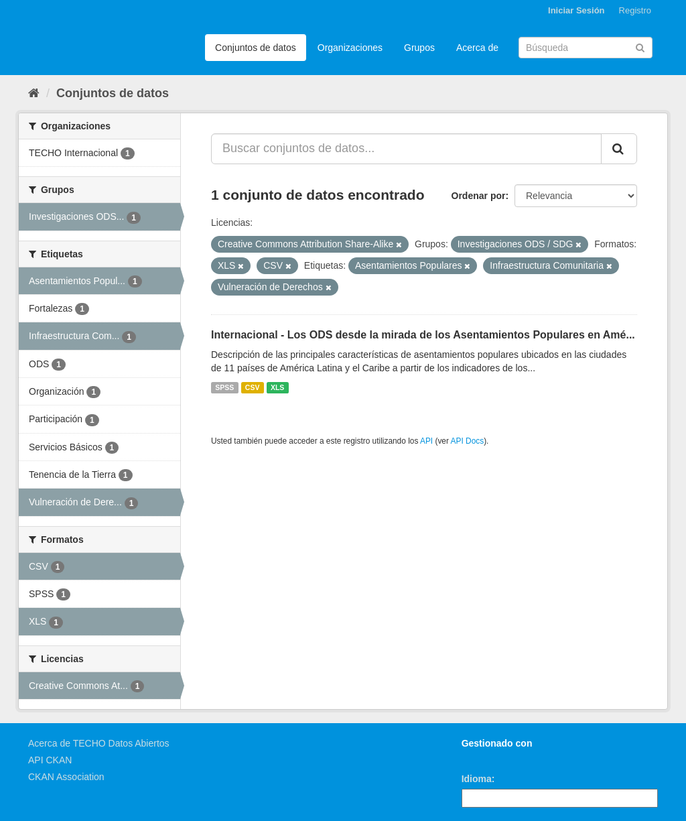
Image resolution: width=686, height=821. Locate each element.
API (426, 441)
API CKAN (50, 760)
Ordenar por (479, 195)
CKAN (484, 758)
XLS (277, 387)
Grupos (419, 47)
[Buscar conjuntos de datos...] (406, 148)
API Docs (467, 441)
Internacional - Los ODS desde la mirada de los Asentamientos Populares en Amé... (423, 334)
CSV (252, 387)
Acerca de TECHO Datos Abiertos (98, 743)
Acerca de (477, 47)
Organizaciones (350, 47)
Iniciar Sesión (576, 10)
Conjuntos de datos (255, 47)
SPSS (224, 387)
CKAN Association (66, 776)
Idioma (477, 778)
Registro (635, 10)
